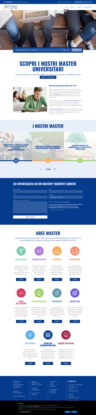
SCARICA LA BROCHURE (48, 77)
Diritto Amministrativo (18, 384)
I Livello (72, 7)
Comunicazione (53, 381)
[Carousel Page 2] (48, 169)
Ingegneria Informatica (36, 384)
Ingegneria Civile (35, 383)
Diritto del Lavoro (17, 386)
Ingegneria (34, 381)
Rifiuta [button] (67, 411)
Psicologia (33, 388)
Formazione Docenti (17, 392)
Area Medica (52, 391)
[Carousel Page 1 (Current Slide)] (46, 169)
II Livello (79, 7)
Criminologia (16, 383)
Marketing (33, 394)
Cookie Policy (71, 396)
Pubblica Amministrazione (19, 396)
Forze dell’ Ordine (35, 393)
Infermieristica (53, 392)
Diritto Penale (16, 387)
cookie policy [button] (37, 406)
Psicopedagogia (35, 389)
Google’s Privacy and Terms (73, 397)
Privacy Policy (71, 394)
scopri (21, 279)
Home (66, 7)
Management (53, 386)
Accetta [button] (74, 411)
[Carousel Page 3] (49, 169)
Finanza (51, 384)
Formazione (16, 391)
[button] (77, 403)
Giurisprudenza (16, 381)
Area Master (87, 7)
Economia (52, 383)
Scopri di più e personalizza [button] (25, 411)
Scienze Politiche (53, 389)
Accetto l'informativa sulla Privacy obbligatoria (60, 202)
